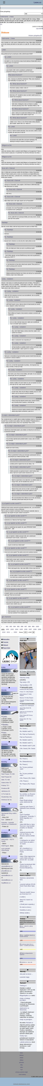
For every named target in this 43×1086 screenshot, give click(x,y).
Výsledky (4, 744)
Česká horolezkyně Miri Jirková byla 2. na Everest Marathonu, (27, 866)
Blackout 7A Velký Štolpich (26, 697)
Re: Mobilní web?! (26, 731)
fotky (21, 1065)
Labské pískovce (25, 1042)
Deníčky (4, 762)
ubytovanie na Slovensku (24, 1009)
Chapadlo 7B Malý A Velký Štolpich (26, 701)
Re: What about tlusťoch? (18, 84)
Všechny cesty (24, 677)
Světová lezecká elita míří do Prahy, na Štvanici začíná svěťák (27, 834)
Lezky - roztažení (7, 279)
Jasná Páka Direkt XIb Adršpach (25, 708)
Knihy (3, 667)
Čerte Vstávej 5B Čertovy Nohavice (26, 716)
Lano (28, 910)
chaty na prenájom (26, 1019)
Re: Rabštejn (8, 230)
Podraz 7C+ (5, 785)
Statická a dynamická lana (27, 879)
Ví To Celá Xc (5, 794)
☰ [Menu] (4, 2)
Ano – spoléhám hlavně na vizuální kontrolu (27, 935)
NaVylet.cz (29, 1022)
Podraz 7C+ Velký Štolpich (26, 691)
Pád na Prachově (25, 737)
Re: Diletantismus (25, 761)
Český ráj (23, 1036)
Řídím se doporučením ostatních (26, 954)
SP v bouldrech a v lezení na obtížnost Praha (26, 850)
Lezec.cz (37, 2)
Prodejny (4, 832)
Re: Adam (32, 778)
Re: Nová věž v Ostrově (12, 180)
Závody (4, 690)
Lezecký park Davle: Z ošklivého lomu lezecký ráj (27, 808)
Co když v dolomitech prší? (11, 415)
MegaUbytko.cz (25, 995)
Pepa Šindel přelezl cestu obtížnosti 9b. (26, 801)
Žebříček (4, 709)
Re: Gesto (23, 728)
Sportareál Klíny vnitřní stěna (9, 814)
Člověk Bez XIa (6, 797)
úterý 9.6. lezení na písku (26, 900)
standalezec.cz (6, 866)
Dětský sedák (24, 913)
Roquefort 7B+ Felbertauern (27, 705)
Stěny (3, 806)
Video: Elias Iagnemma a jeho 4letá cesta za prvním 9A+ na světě (27, 858)
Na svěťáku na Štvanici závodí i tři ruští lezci (27, 795)
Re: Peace (23, 759)
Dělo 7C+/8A (5, 780)
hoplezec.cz (6, 883)
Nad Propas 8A (6, 777)
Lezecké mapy (24, 977)
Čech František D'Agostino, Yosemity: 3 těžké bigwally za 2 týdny (27, 817)
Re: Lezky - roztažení (11, 291)
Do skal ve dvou (25, 907)
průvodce (21, 1062)
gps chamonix (6, 617)
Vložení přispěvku (35, 35)
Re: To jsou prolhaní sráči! (26, 768)
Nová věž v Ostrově (8, 168)
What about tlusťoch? (15, 75)
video (21, 1067)
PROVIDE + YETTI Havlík (7, 840)
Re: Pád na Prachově (27, 734)
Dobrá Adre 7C (6, 782)
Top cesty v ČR (25, 682)
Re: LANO (7, 57)
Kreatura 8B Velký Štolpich (26, 689)
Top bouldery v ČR (26, 685)
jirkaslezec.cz (6, 871)
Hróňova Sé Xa (6, 800)
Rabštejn (5, 222)
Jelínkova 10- (5, 791)
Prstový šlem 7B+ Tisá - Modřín (26, 719)
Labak (23, 897)
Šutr (2, 819)
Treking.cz (23, 985)
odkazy (21, 1060)
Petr (1, 24)
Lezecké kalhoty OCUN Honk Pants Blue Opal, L (27, 886)
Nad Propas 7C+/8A (8, 774)
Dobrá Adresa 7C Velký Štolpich (26, 695)
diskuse (21, 1055)
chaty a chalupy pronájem (25, 999)
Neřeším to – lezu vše (26, 962)
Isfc (34, 745)
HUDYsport (5, 846)
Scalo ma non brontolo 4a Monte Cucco (26, 712)
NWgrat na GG (7, 145)
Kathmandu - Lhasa (8, 38)
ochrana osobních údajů (21, 1072)
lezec (21, 1053)
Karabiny (23, 910)
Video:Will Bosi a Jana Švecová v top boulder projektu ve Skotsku (27, 826)
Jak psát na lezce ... (26, 974)
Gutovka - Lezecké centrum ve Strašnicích (9, 823)
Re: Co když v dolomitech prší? (14, 426)
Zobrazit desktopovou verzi (21, 1084)
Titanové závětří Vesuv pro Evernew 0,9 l (27, 893)
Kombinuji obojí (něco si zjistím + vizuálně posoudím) (27, 945)
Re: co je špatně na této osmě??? (15, 516)
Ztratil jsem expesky (27, 904)
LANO (4, 50)
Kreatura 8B (5, 788)
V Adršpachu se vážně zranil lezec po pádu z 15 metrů (27, 842)
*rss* (21, 1069)
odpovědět (39, 28)
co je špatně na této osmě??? (11, 503)
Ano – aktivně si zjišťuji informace (26, 926)
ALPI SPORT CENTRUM (5, 849)
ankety (21, 1057)
